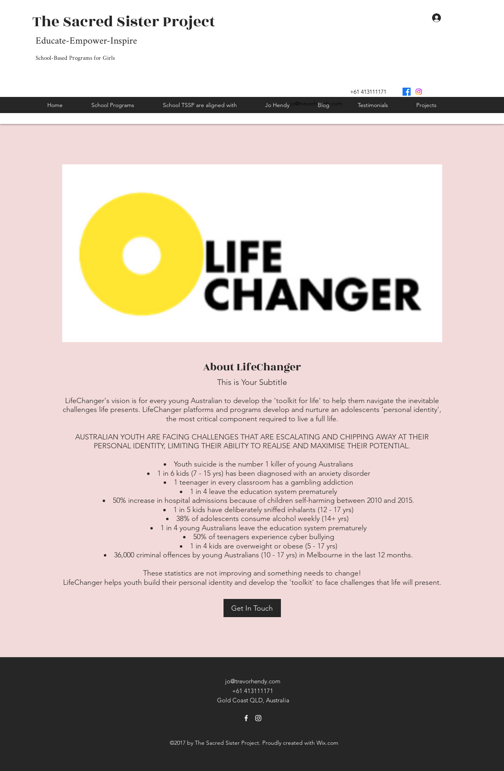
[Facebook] (407, 92)
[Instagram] (419, 92)
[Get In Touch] (252, 608)
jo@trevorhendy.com (252, 681)
